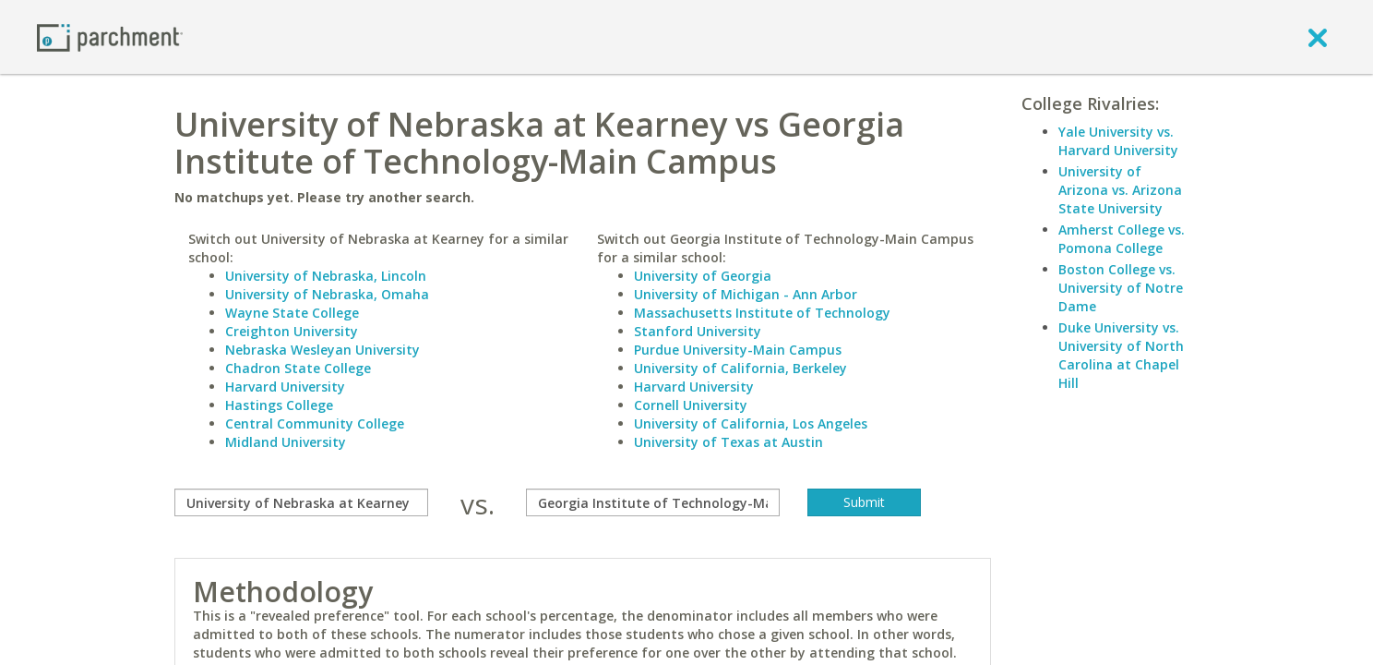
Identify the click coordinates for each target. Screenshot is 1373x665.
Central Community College (314, 423)
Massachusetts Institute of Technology (762, 312)
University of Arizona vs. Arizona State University (1120, 190)
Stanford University (697, 331)
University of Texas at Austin (728, 442)
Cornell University (690, 405)
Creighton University (291, 331)
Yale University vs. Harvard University (1118, 141)
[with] (653, 502)
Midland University (285, 442)
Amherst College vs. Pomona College (1121, 239)
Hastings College (279, 405)
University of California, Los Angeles (750, 423)
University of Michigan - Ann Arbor (745, 294)
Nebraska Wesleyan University (322, 349)
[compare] (301, 502)
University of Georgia (702, 275)
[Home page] (110, 36)
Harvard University (285, 386)
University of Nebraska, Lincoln (325, 275)
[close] (1317, 37)
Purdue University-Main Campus (738, 349)
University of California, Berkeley (740, 368)
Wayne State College (292, 312)
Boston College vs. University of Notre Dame (1120, 287)
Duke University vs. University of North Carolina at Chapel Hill (1121, 355)
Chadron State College (298, 368)
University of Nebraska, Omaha (327, 294)
